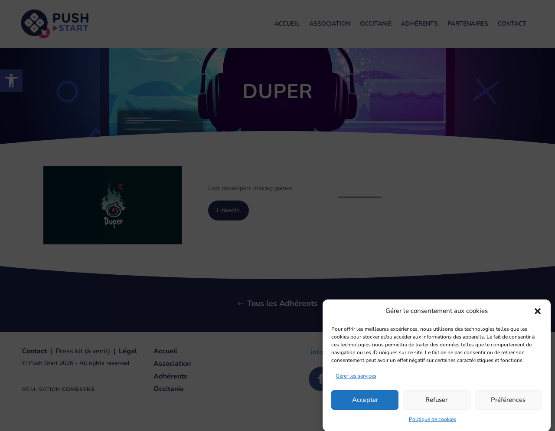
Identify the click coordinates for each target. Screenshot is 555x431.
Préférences (508, 404)
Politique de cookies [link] (432, 423)
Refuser (436, 404)
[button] (537, 315)
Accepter (365, 404)
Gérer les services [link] (356, 379)
